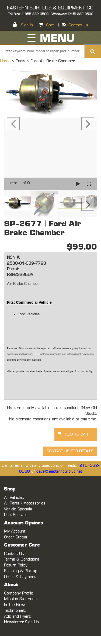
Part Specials (15, 515)
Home (6, 61)
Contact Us (78, 25)
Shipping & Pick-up (20, 571)
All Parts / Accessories (25, 503)
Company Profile (18, 593)
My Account (14, 531)
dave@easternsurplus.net (59, 471)
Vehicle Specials (18, 509)
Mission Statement (21, 599)
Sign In (27, 25)
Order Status (15, 537)
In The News (15, 605)
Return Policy (15, 565)
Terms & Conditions (21, 559)
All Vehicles (14, 498)
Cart (50, 25)
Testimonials (15, 611)
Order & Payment (20, 577)
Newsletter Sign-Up (21, 622)
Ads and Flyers (17, 616)
